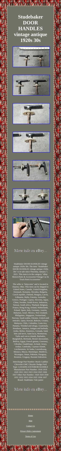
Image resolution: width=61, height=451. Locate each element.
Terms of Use (30, 436)
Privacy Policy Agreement (30, 431)
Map (30, 421)
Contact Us (30, 426)
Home (30, 415)
